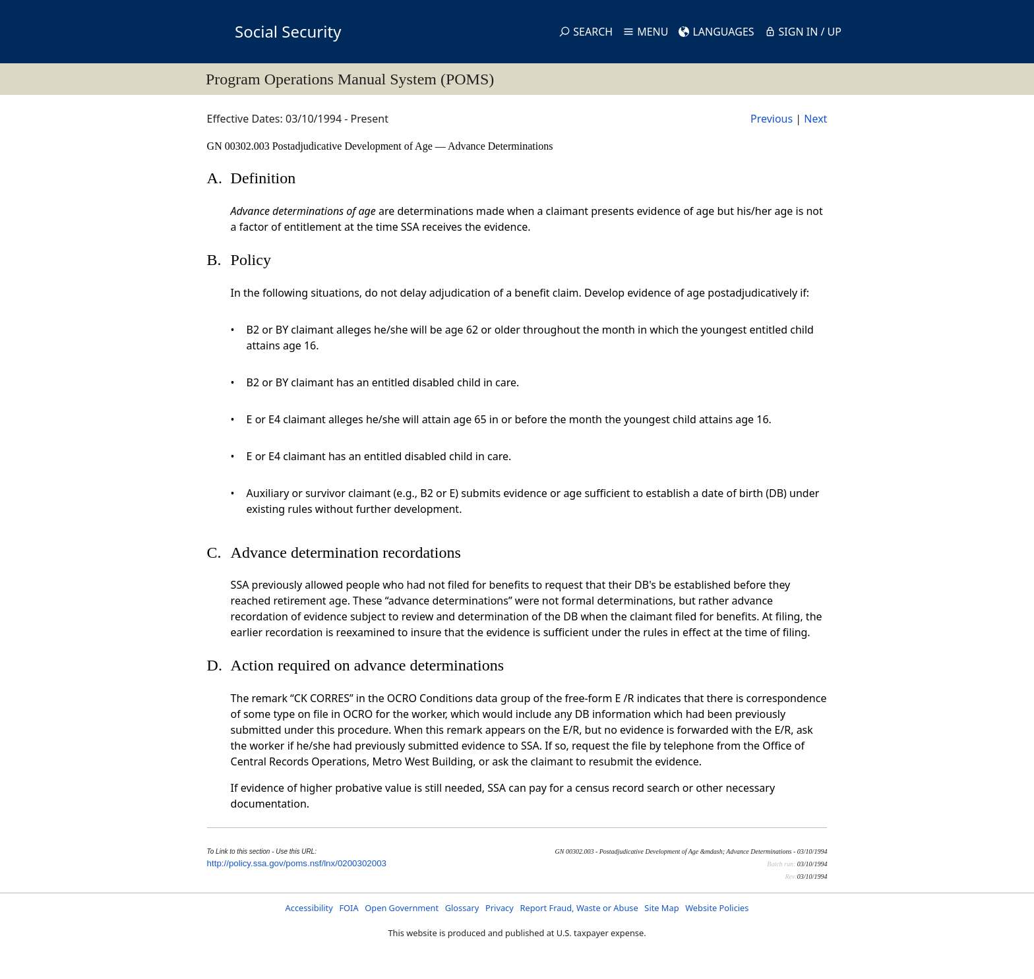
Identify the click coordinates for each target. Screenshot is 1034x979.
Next (815, 118)
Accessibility (309, 908)
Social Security (288, 31)
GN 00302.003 (239, 146)
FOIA (348, 908)
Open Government (402, 908)
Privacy (499, 908)
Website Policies (716, 908)
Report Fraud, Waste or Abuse (579, 908)
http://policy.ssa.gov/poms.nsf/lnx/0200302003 (296, 863)
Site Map (661, 908)
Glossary (462, 908)
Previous (771, 118)
